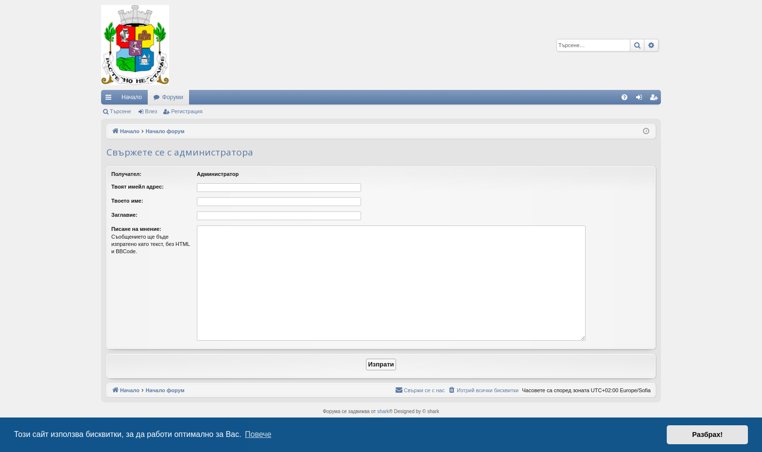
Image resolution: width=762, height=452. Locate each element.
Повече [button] (258, 434)
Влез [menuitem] (641, 99)
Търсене (120, 111)
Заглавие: (124, 215)
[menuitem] (624, 97)
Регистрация (186, 111)
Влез (151, 111)
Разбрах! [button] (707, 434)
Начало (131, 97)
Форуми (172, 97)
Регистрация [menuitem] (655, 99)
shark (383, 411)
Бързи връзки (110, 99)
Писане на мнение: (136, 229)
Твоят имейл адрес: (137, 187)
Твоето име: (127, 201)
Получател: (126, 174)
